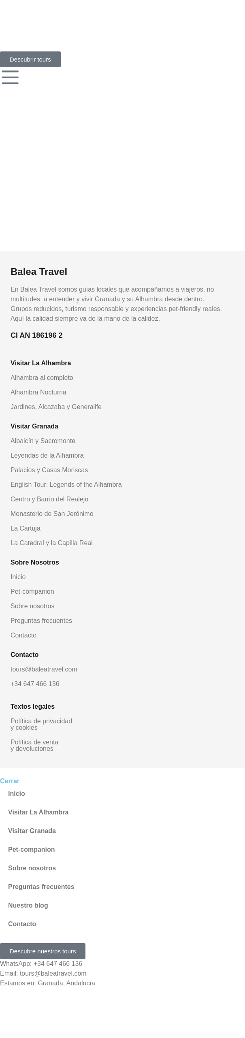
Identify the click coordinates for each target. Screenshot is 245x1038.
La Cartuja (25, 528)
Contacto (23, 635)
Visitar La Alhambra (38, 812)
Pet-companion (32, 591)
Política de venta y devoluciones (34, 745)
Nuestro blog (28, 905)
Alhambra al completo (42, 377)
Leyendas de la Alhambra (47, 455)
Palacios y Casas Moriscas (49, 470)
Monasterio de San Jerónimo (52, 513)
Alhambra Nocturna (38, 392)
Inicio (18, 576)
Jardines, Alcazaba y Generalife (56, 406)
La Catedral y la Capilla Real (52, 542)
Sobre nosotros (33, 606)
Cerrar (9, 781)
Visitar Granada (32, 830)
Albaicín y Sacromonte (43, 440)
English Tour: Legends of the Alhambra (66, 484)
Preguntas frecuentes (41, 620)
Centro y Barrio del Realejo (49, 499)
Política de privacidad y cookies (41, 724)
